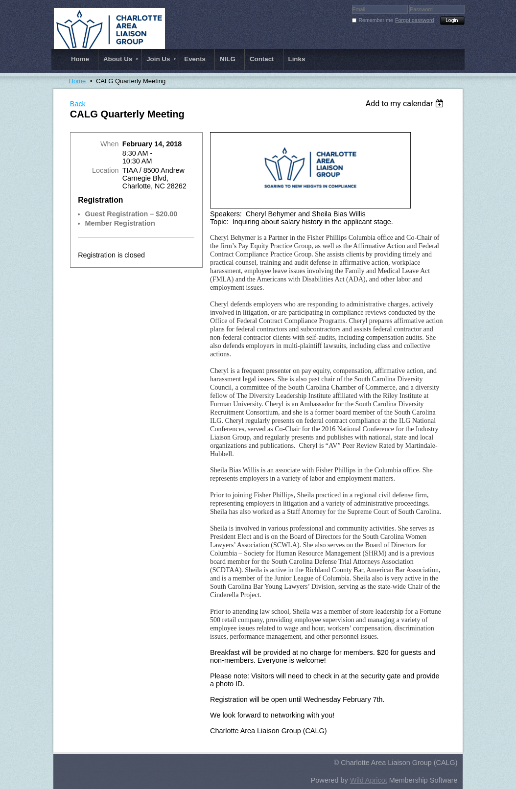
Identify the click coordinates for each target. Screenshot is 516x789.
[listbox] (406, 103)
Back (78, 104)
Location (105, 170)
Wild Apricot (368, 780)
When (109, 144)
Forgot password (414, 20)
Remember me (375, 20)
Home (77, 81)
